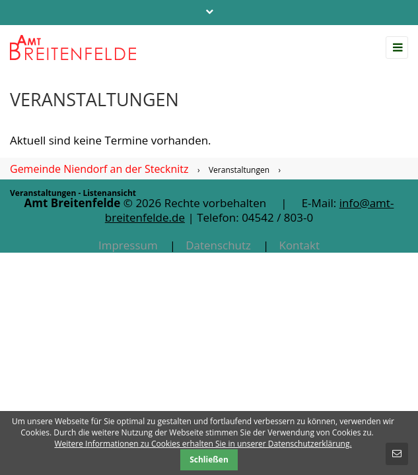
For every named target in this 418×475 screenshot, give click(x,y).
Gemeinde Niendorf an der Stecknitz (99, 169)
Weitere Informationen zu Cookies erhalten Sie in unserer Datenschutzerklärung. (202, 443)
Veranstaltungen (239, 169)
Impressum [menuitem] (128, 245)
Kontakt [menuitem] (299, 245)
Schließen (209, 459)
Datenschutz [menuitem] (218, 245)
